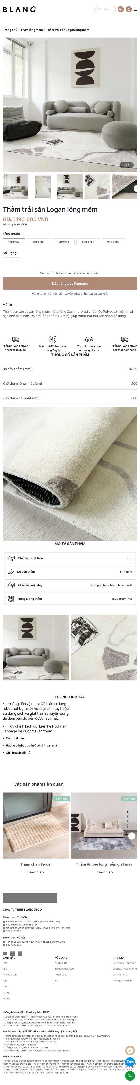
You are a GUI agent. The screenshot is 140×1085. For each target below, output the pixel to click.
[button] (131, 836)
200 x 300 (113, 242)
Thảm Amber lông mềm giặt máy (104, 864)
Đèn (5, 986)
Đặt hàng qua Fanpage (70, 283)
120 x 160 (14, 242)
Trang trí (7, 992)
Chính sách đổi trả (16, 753)
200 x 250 (88, 242)
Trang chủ (10, 30)
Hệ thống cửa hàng (64, 968)
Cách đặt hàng (14, 738)
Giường (6, 998)
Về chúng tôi (61, 962)
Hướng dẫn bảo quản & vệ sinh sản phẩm (31, 745)
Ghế (5, 968)
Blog (57, 980)
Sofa (5, 962)
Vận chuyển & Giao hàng (125, 968)
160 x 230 (63, 242)
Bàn (5, 980)
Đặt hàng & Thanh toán (124, 962)
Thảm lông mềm (31, 30)
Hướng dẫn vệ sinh (122, 980)
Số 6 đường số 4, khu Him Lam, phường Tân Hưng (45, 927)
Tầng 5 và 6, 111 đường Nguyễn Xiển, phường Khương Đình (35, 941)
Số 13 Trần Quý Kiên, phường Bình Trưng (40, 921)
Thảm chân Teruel (36, 864)
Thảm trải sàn (10, 974)
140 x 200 (38, 242)
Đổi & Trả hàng (120, 974)
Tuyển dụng (61, 974)
